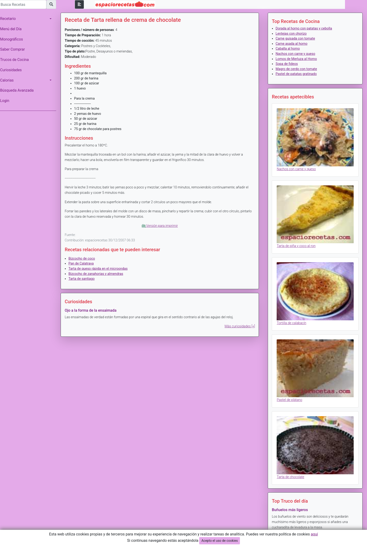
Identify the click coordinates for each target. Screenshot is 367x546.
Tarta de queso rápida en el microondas (100, 269)
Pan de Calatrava (83, 264)
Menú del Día (13, 29)
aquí (314, 534)
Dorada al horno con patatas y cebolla (304, 28)
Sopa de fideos (287, 64)
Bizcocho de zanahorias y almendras (98, 274)
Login (6, 100)
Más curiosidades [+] (240, 326)
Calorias (9, 80)
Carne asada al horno (292, 44)
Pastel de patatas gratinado (297, 74)
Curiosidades (13, 70)
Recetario (10, 18)
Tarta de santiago (84, 279)
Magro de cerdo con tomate (297, 69)
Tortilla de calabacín (292, 321)
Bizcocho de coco (84, 259)
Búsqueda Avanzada (19, 90)
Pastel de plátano (290, 398)
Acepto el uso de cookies (219, 540)
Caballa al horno (288, 49)
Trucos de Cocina (16, 59)
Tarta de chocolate (291, 474)
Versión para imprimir (161, 226)
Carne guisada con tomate (296, 39)
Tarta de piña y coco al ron (297, 245)
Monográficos (13, 39)
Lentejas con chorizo (291, 34)
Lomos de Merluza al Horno (297, 59)
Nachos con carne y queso (296, 54)
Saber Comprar (14, 49)
